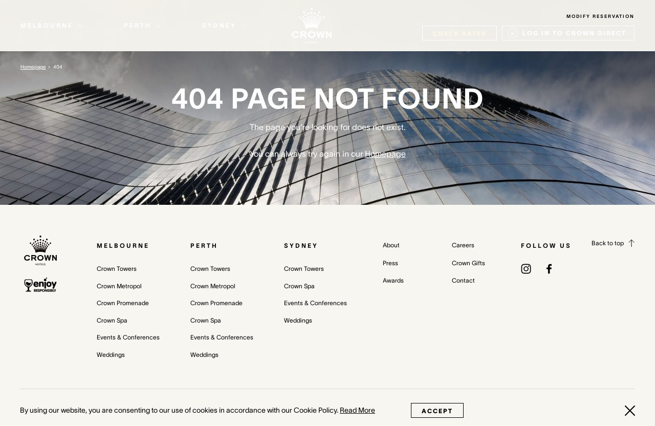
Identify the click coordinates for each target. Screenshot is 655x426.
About (391, 245)
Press (390, 263)
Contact (463, 280)
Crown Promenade (123, 303)
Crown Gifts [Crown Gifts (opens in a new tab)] (468, 263)
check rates (459, 33)
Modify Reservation (600, 16)
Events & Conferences (128, 337)
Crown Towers (117, 268)
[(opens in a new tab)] (526, 268)
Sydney (301, 245)
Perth (204, 245)
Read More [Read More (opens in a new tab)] (357, 410)
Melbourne (123, 245)
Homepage (33, 67)
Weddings (111, 354)
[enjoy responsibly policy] (40, 284)
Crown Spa (112, 320)
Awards (393, 280)
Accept (437, 411)
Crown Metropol (119, 286)
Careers (463, 245)
